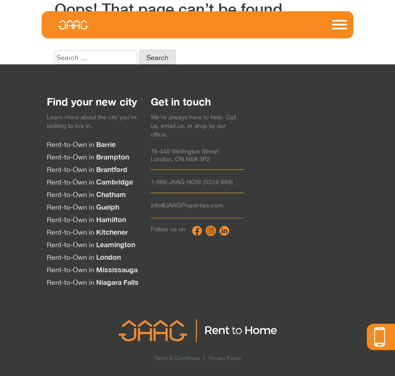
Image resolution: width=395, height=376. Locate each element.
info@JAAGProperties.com (187, 205)
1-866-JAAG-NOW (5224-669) (192, 181)
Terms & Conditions (177, 358)
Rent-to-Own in (81, 144)
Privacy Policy (225, 358)
